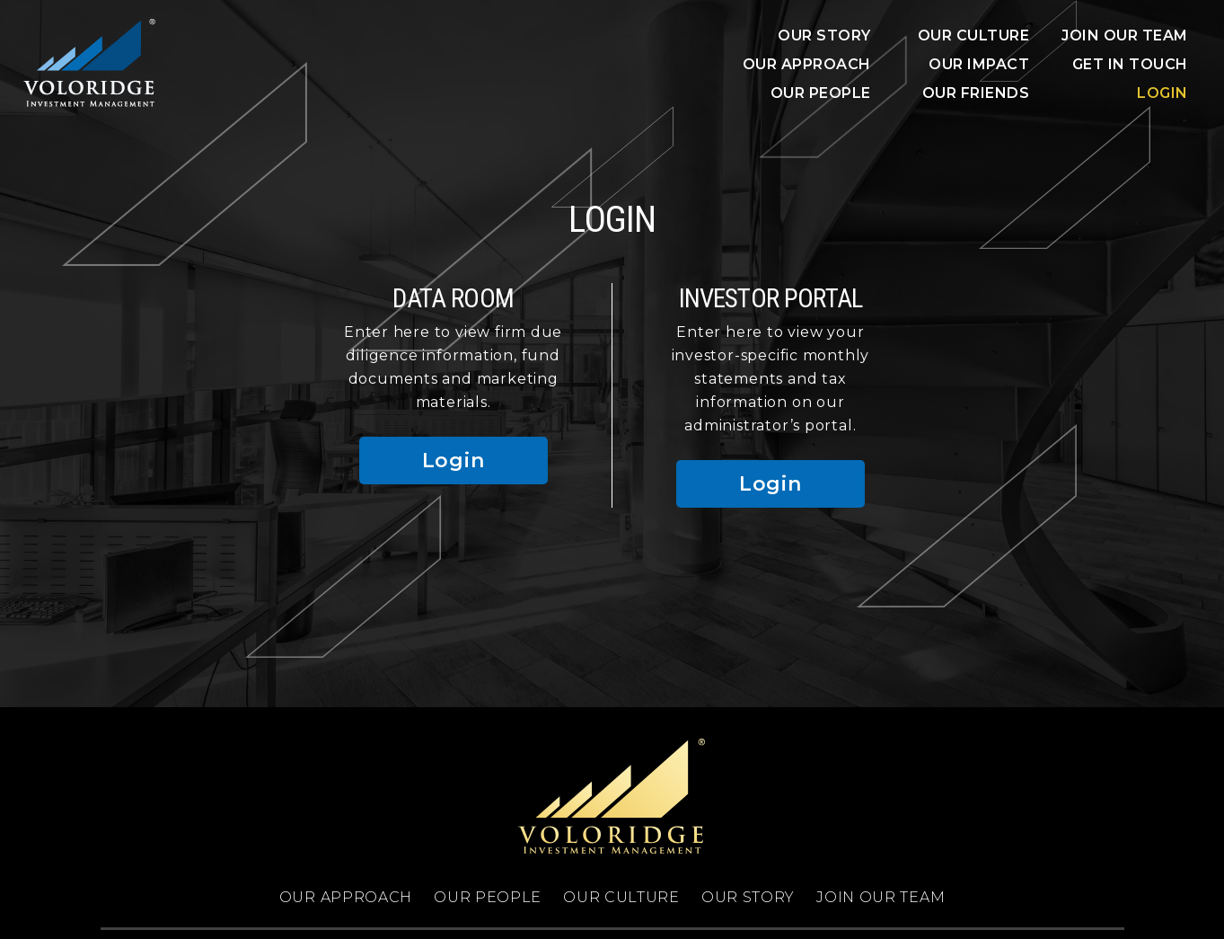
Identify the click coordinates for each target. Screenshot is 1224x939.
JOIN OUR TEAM (1124, 35)
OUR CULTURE (621, 897)
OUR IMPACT (979, 64)
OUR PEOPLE (821, 93)
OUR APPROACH (807, 64)
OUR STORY (824, 35)
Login (1162, 93)
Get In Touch (1130, 64)
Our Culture (974, 35)
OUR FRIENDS (976, 93)
